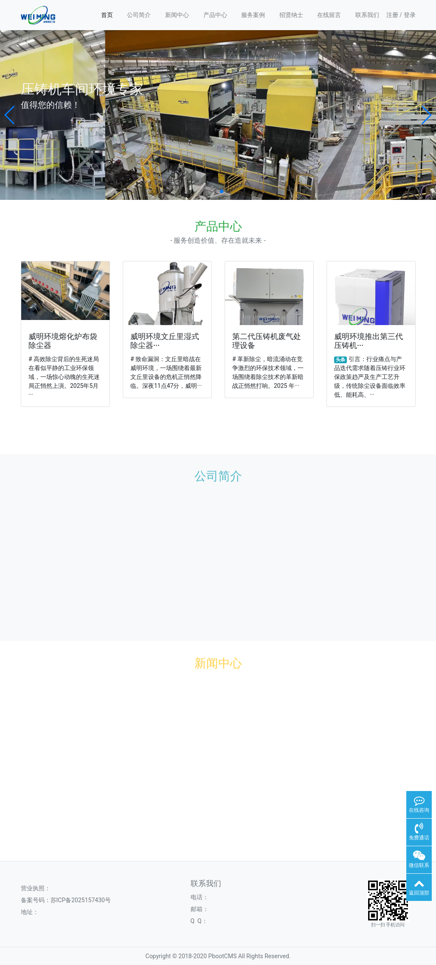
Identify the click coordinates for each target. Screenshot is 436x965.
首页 (107, 14)
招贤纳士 (291, 14)
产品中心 (215, 14)
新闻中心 (177, 14)
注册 (392, 14)
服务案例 (253, 14)
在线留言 (329, 14)
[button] (10, 115)
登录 (410, 14)
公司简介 (139, 14)
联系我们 (367, 14)
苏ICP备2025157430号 (81, 900)
